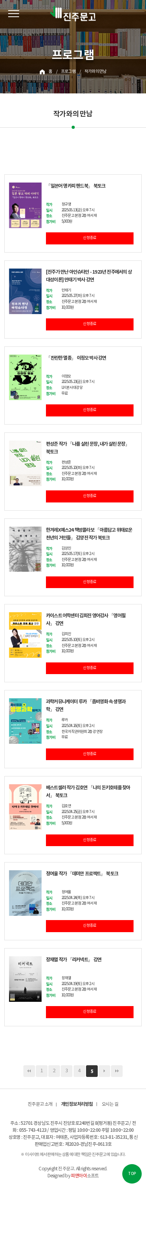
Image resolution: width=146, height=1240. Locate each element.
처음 (29, 1071)
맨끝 (117, 1071)
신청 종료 (89, 238)
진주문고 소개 (40, 1104)
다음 (104, 1071)
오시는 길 (110, 1104)
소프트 (85, 1176)
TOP (131, 1174)
